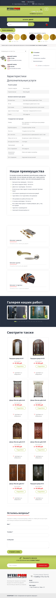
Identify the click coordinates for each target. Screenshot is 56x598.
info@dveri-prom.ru (36, 13)
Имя (8, 524)
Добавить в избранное (43, 65)
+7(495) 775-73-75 (37, 11)
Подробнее (20, 366)
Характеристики (16, 76)
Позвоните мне (43, 565)
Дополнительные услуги (21, 80)
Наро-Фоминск (30, 1)
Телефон (10, 532)
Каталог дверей (28, 19)
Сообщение (10, 539)
